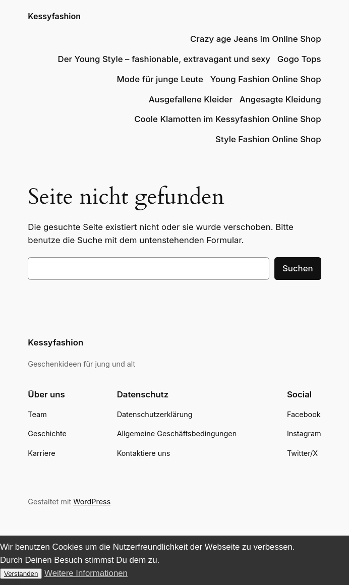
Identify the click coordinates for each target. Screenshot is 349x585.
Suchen (297, 268)
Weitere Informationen (86, 573)
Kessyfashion (54, 16)
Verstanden (21, 573)
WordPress (91, 501)
